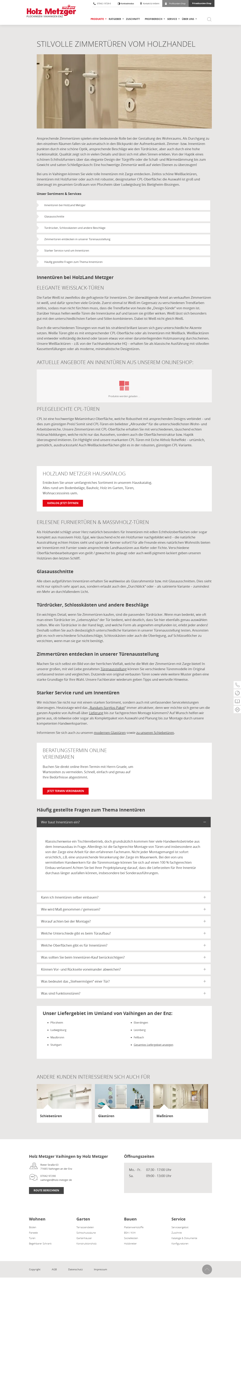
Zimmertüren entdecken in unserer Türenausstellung (77, 239)
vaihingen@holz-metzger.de (56, 1179)
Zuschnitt (133, 19)
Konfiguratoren (179, 1243)
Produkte (97, 19)
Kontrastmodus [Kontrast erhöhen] (127, 3)
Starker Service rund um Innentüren (66, 250)
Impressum (100, 1269)
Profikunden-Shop (175, 3)
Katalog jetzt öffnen (62, 503)
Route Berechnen (46, 1190)
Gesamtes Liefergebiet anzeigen (153, 1045)
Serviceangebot (179, 1227)
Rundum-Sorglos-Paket (107, 707)
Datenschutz (75, 1269)
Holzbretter (130, 1243)
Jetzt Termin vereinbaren (65, 791)
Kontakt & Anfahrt (149, 3)
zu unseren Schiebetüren (155, 732)
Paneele (33, 1232)
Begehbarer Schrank (40, 1243)
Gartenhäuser (84, 1238)
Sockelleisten (131, 1238)
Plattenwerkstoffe (133, 1227)
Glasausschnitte (54, 216)
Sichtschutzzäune (86, 1232)
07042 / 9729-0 (102, 3)
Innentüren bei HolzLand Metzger (65, 205)
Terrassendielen (85, 1227)
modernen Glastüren (110, 732)
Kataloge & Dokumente (184, 1238)
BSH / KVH (130, 1232)
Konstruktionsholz (86, 1243)
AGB (54, 1269)
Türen (32, 1238)
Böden (32, 1227)
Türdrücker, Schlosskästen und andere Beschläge (74, 228)
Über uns (188, 19)
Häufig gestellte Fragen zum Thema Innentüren (73, 262)
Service (172, 19)
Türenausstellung (113, 669)
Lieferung (96, 713)
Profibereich (153, 19)
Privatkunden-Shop (201, 3)
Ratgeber (115, 19)
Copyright (35, 1269)
